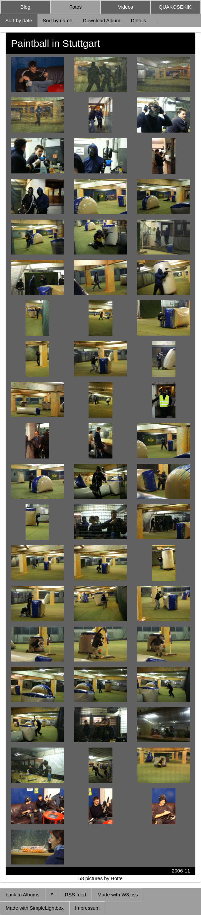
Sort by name (57, 20)
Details (138, 20)
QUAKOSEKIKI (176, 7)
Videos (125, 7)
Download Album (101, 20)
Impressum (87, 908)
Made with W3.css (118, 894)
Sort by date (18, 20)
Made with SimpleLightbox (35, 908)
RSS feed (75, 894)
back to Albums (22, 894)
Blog (25, 7)
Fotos (75, 7)
